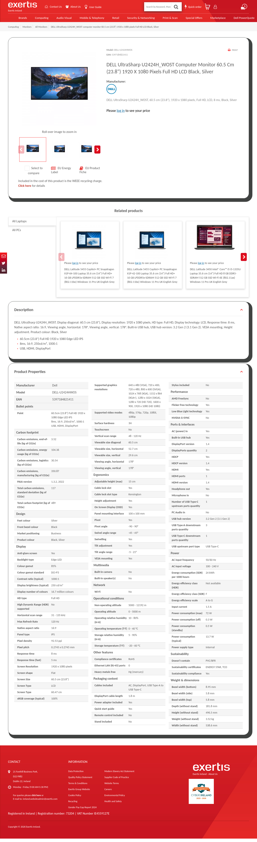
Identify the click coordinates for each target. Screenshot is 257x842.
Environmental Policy (114, 798)
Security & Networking (133, 19)
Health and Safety (113, 804)
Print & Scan (162, 19)
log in (121, 114)
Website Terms (111, 786)
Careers (108, 792)
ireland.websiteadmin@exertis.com (40, 802)
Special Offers (185, 19)
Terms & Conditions (77, 786)
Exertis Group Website (79, 792)
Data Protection (76, 774)
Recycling (72, 804)
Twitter (3, 263)
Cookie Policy (74, 798)
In (3, 270)
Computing (35, 19)
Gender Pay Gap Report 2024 (82, 810)
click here (36, 798)
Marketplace (209, 19)
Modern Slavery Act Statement (119, 774)
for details (31, 189)
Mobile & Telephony (85, 19)
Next (97, 153)
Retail (108, 19)
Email (3, 256)
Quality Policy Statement (80, 780)
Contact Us (55, 6)
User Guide (96, 7)
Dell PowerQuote (235, 19)
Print (235, 53)
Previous (21, 153)
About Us (75, 6)
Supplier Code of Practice (116, 780)
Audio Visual (57, 19)
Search (176, 7)
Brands (16, 19)
